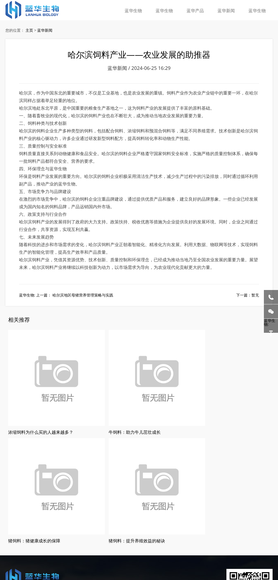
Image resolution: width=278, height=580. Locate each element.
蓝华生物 (143, 9)
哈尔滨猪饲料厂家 (38, 545)
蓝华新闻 (229, 9)
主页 (29, 31)
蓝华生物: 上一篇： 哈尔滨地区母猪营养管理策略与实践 (66, 303)
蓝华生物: (271, 326)
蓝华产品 (200, 9)
